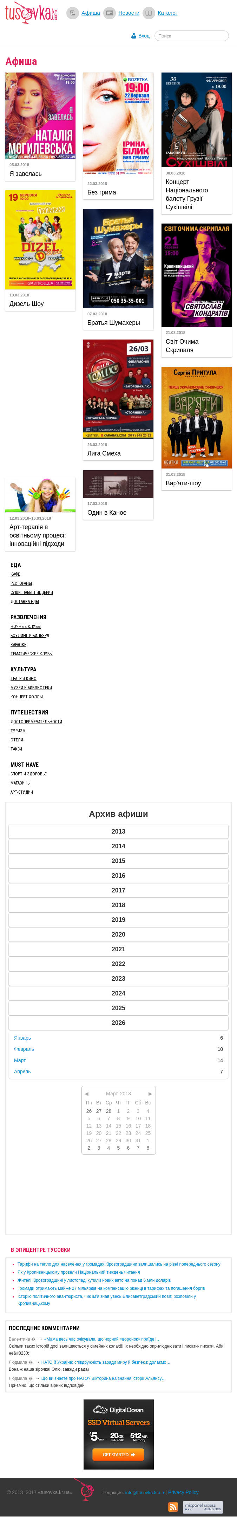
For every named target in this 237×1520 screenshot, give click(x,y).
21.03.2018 (175, 332)
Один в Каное (107, 512)
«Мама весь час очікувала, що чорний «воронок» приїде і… (102, 1339)
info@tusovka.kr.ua (144, 1492)
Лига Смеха (104, 453)
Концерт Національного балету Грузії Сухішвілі (187, 194)
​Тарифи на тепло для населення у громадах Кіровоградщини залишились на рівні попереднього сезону (119, 1264)
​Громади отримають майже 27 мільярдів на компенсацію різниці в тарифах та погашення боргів (111, 1288)
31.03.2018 (175, 474)
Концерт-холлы (27, 696)
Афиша (90, 13)
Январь (22, 1038)
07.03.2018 (97, 314)
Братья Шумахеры (113, 322)
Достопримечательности (36, 721)
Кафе (15, 574)
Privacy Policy (183, 1492)
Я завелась (25, 173)
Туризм (18, 730)
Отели (17, 740)
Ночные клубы (26, 626)
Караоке (18, 644)
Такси (16, 749)
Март (20, 1060)
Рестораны (21, 583)
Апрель (22, 1071)
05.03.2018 (19, 165)
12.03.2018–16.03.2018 (30, 518)
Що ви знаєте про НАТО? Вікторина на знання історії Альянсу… (103, 1378)
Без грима (101, 192)
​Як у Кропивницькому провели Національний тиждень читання (79, 1272)
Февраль (24, 1049)
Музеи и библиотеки (31, 687)
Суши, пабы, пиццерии (32, 592)
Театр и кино (24, 678)
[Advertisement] (47, 393)
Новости (128, 13)
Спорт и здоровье (29, 774)
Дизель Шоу (26, 303)
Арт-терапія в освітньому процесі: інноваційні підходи (37, 535)
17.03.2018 (97, 503)
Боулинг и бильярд (30, 635)
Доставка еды (25, 601)
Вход (144, 36)
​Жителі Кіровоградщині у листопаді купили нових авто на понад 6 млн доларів (94, 1280)
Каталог (167, 13)
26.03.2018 (97, 445)
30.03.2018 (175, 173)
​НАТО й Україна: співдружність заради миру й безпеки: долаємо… (106, 1362)
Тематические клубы (32, 653)
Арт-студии (22, 792)
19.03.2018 (19, 295)
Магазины (21, 783)
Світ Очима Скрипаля (182, 346)
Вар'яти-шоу (183, 483)
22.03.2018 (97, 184)
